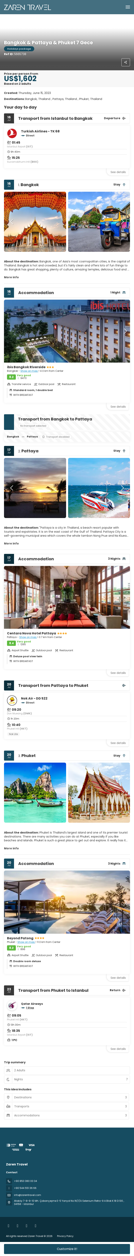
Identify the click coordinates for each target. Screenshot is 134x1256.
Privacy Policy (65, 1236)
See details (118, 172)
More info (11, 277)
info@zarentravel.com (27, 1195)
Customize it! (67, 1249)
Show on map (29, 371)
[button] (12, 222)
